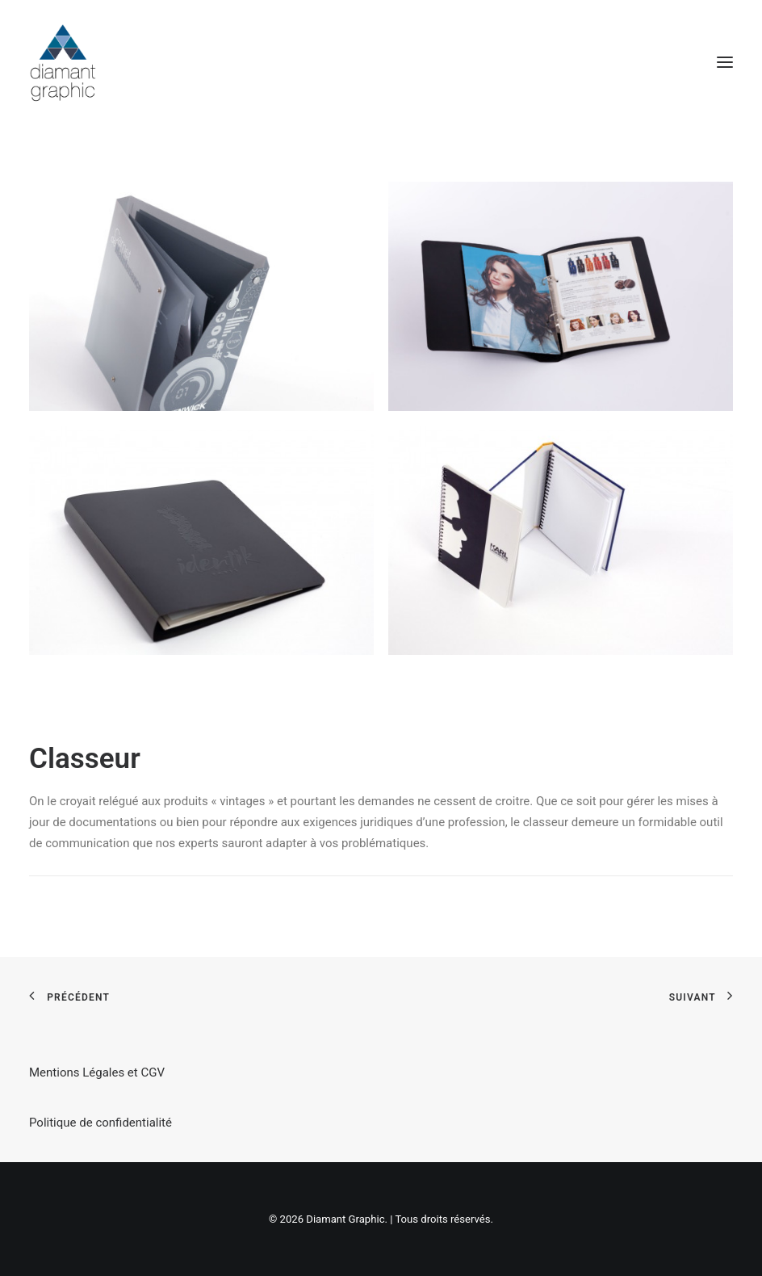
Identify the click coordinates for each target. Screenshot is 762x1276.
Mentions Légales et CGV (97, 1072)
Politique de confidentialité (100, 1122)
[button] (725, 62)
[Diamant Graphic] (62, 62)
